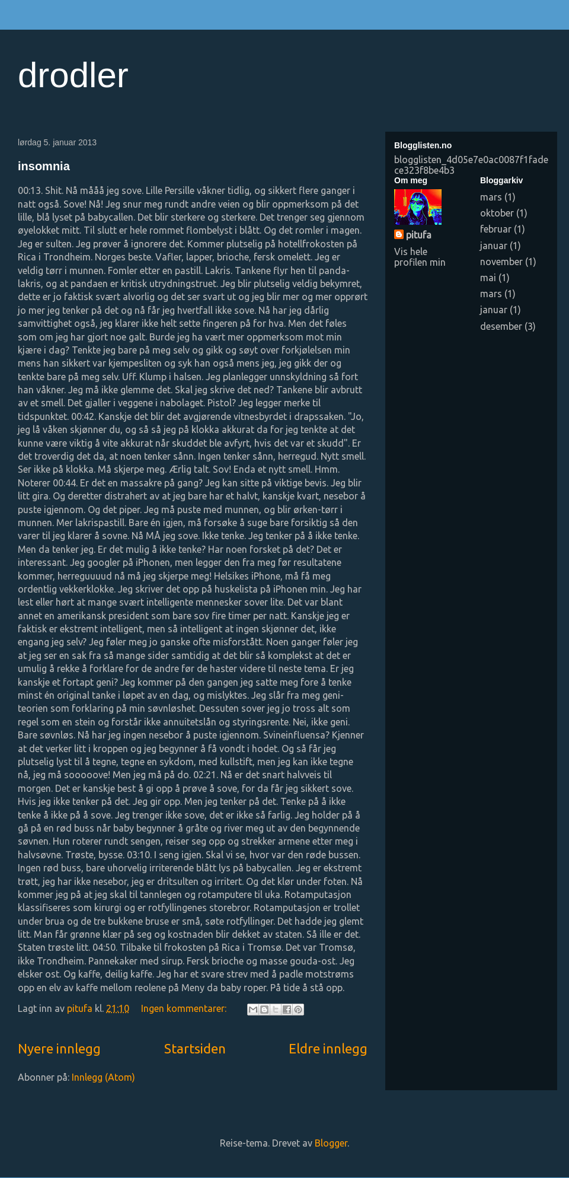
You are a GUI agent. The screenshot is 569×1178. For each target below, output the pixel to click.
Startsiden (195, 1048)
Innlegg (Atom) (103, 1077)
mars (491, 197)
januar (493, 245)
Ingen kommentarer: (185, 1008)
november (501, 261)
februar (496, 229)
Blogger (331, 1143)
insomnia (44, 166)
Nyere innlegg (59, 1048)
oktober (497, 213)
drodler (73, 75)
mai (488, 277)
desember (501, 326)
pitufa (418, 235)
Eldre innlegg (328, 1048)
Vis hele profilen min (420, 257)
